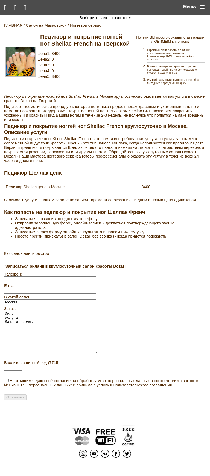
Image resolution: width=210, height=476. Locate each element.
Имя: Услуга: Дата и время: (56, 336)
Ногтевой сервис (85, 25)
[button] (193, 7)
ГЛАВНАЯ (13, 25)
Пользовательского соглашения (142, 393)
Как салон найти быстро (26, 253)
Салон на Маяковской (46, 25)
